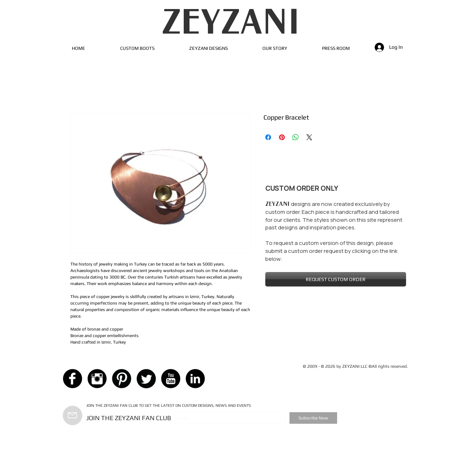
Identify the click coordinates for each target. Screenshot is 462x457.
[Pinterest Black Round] (121, 378)
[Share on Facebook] (268, 137)
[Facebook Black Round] (72, 378)
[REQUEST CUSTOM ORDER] (335, 279)
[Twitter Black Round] (146, 378)
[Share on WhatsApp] (295, 137)
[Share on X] (309, 137)
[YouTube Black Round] (170, 378)
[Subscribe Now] (313, 418)
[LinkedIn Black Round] (195, 378)
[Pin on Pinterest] (282, 137)
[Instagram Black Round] (97, 378)
